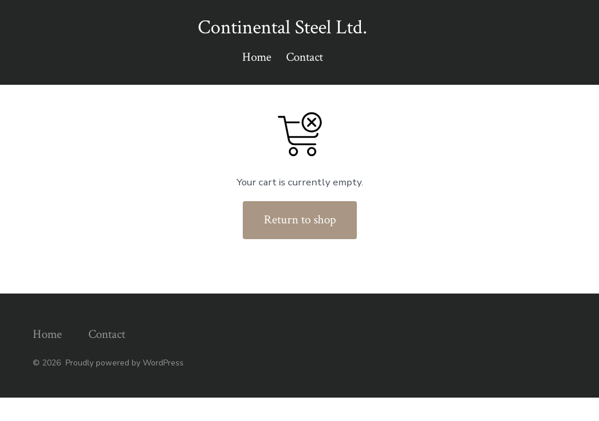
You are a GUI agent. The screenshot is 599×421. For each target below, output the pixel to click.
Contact (304, 57)
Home (256, 57)
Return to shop (300, 219)
